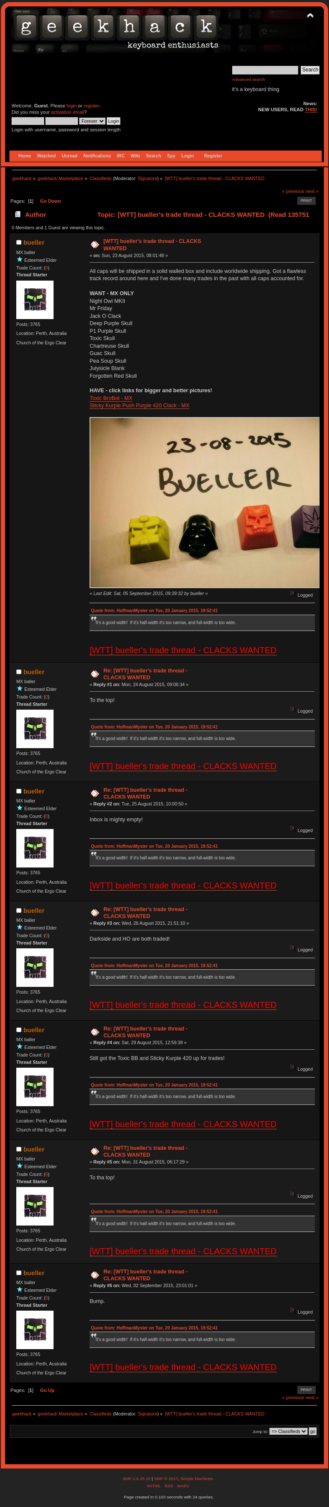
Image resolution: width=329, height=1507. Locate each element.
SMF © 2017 (166, 1478)
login (71, 105)
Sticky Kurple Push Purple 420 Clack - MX (139, 406)
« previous (293, 191)
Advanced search (248, 79)
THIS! (311, 109)
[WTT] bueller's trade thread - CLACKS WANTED (183, 650)
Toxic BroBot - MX (111, 398)
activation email (67, 112)
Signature (147, 178)
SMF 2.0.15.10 (137, 1478)
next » (312, 191)
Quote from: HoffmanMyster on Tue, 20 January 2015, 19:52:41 (154, 610)
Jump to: (260, 1431)
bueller (34, 242)
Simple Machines (196, 1478)
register (91, 105)
